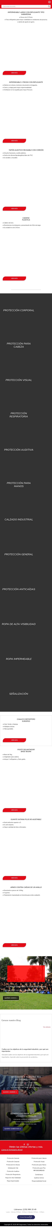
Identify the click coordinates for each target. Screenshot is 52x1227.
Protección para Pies (39, 1168)
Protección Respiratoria (13, 1175)
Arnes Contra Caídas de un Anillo (26, 887)
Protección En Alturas (13, 1165)
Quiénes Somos (39, 1178)
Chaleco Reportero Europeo (26, 720)
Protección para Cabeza (19, 345)
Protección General (13, 1158)
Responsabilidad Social (39, 1182)
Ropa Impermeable (13, 1182)
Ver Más (14, 73)
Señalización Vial (13, 1168)
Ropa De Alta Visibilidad (13, 1178)
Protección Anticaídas (18, 589)
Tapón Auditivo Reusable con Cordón (26, 150)
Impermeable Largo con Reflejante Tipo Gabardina (26, 13)
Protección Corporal (18, 310)
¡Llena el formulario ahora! (11, 1149)
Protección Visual (39, 1162)
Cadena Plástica (26, 219)
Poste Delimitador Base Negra (26, 750)
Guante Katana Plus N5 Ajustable (26, 819)
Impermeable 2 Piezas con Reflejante (26, 82)
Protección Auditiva (18, 450)
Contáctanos (39, 1175)
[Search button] (49, 6)
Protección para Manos (39, 1165)
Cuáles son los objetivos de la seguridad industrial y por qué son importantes (25, 1050)
